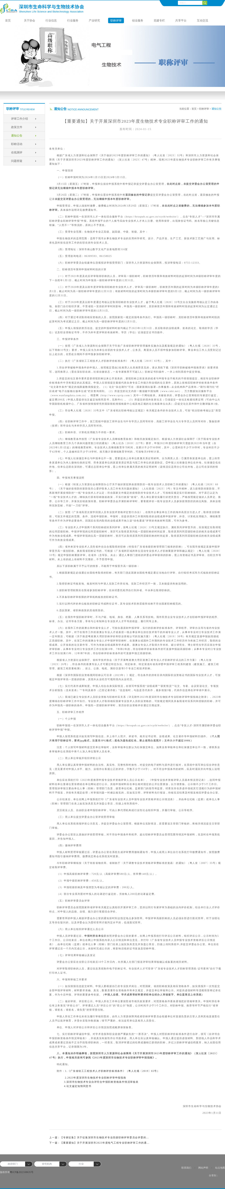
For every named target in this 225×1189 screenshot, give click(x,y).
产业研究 (94, 20)
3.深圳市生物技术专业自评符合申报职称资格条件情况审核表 (101, 1082)
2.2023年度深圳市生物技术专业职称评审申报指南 (95, 1077)
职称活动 (16, 144)
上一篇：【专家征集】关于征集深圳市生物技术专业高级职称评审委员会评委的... (99, 1137)
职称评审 (116, 20)
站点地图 (220, 1167)
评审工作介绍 (19, 118)
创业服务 (137, 20)
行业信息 (51, 20)
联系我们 (186, 1167)
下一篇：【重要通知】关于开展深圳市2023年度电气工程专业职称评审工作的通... (99, 1142)
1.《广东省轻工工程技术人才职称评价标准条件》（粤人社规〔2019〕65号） (112, 1071)
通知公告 (16, 135)
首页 (8, 20)
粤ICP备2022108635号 (21, 1172)
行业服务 (72, 20)
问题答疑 (16, 160)
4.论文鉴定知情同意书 (77, 1086)
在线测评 (16, 152)
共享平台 (181, 20)
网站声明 (203, 1167)
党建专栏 (159, 20)
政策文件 (16, 127)
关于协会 (29, 20)
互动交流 (202, 20)
